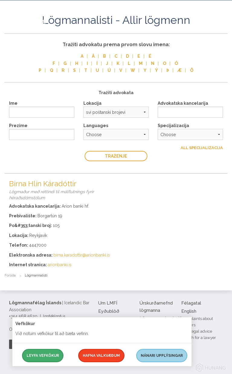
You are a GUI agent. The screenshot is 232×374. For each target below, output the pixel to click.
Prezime (18, 125)
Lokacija (92, 103)
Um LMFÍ (107, 303)
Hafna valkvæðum (101, 355)
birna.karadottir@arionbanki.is (81, 255)
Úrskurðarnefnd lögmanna (156, 306)
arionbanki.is (60, 264)
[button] (222, 26)
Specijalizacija (173, 125)
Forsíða (10, 275)
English (188, 311)
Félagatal (191, 303)
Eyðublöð (108, 311)
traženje (116, 156)
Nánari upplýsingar (162, 355)
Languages (95, 125)
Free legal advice (196, 331)
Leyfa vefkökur (43, 355)
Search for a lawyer (198, 337)
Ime (13, 103)
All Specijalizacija (202, 147)
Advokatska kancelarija (183, 103)
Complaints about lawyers (197, 321)
